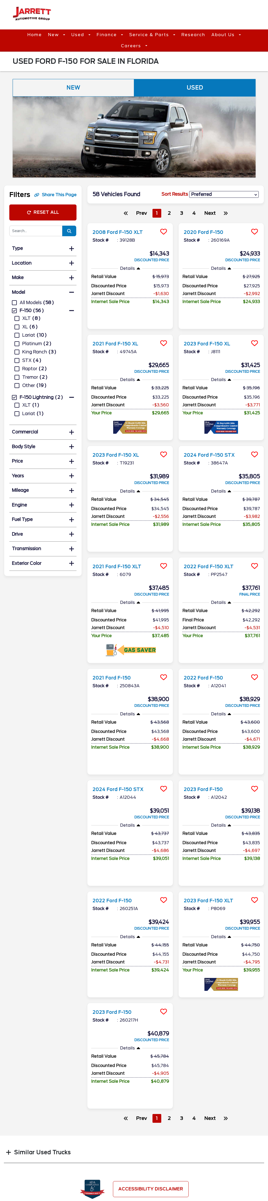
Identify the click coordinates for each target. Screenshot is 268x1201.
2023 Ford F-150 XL (211, 331)
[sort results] (224, 194)
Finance (107, 34)
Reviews (146, 1172)
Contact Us (150, 1162)
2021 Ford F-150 (115, 652)
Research (193, 34)
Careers (132, 45)
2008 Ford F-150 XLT (122, 232)
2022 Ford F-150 (206, 652)
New (54, 34)
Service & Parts (150, 34)
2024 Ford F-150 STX (213, 442)
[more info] (130, 223)
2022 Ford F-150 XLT (213, 541)
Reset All (43, 212)
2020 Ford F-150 (207, 232)
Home (34, 34)
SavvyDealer (200, 1197)
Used (78, 34)
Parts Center (89, 1162)
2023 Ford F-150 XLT (213, 849)
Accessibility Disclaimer (150, 1124)
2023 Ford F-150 (206, 750)
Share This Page (55, 194)
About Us (223, 34)
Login (206, 1182)
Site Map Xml (213, 1172)
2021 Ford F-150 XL (119, 331)
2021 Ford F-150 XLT (121, 541)
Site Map (209, 1162)
